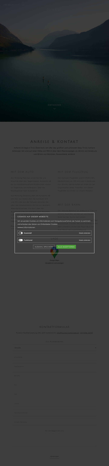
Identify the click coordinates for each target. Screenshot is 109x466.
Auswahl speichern (44, 247)
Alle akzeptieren (66, 247)
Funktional (28, 240)
